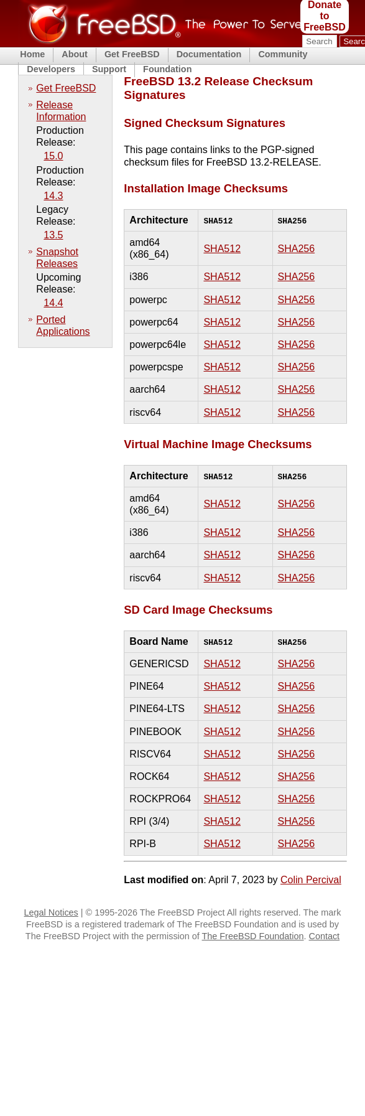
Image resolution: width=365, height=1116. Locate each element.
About (75, 54)
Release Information (61, 111)
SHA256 (296, 248)
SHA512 (222, 248)
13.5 (53, 235)
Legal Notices (51, 912)
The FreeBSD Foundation (253, 936)
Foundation (167, 69)
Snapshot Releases (57, 257)
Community (282, 54)
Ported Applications (63, 325)
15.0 (53, 156)
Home (32, 54)
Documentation (209, 54)
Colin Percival (310, 880)
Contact (324, 936)
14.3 (53, 195)
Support (109, 69)
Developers (51, 69)
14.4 (53, 303)
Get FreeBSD (132, 54)
